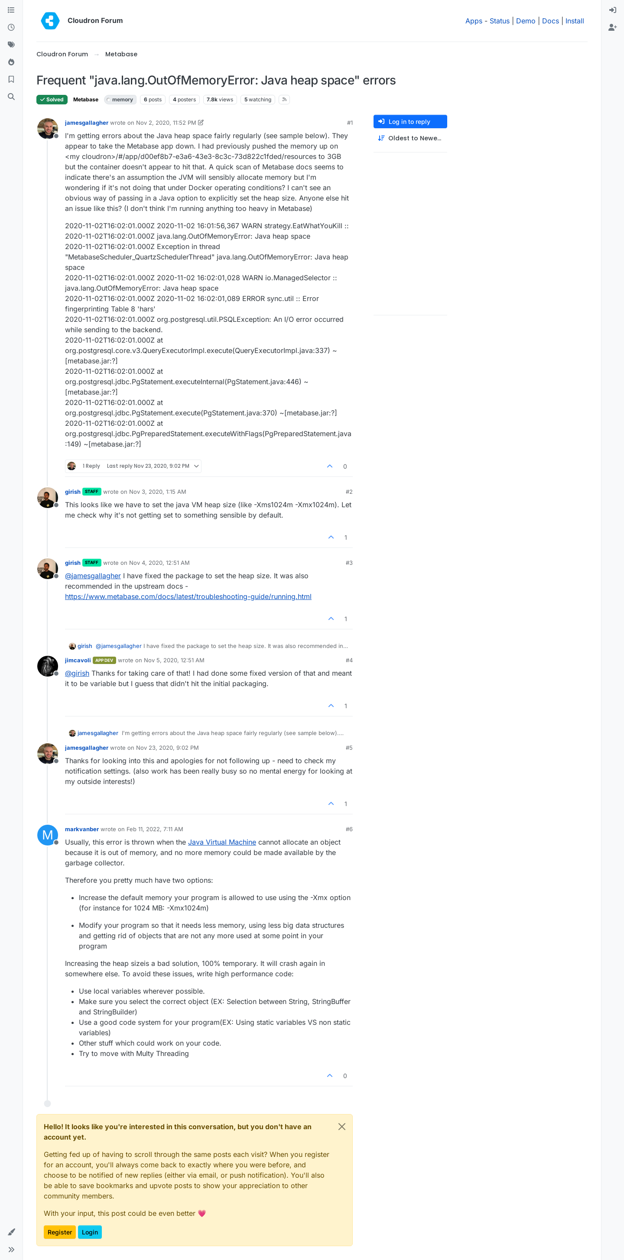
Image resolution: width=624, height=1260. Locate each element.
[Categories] (11, 10)
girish (73, 491)
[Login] (613, 10)
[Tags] (11, 45)
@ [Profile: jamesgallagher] (93, 575)
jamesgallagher (86, 122)
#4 (349, 660)
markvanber (82, 829)
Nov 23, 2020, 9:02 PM (167, 747)
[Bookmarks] (11, 80)
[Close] (342, 1126)
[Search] (11, 97)
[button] (11, 1232)
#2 (349, 491)
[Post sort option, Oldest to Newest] (410, 138)
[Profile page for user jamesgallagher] (47, 128)
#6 (349, 829)
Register (60, 1232)
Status (500, 20)
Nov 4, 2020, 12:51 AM (159, 562)
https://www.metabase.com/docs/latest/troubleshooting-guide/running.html (188, 596)
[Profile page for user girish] (47, 497)
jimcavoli (78, 660)
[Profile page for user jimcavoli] (47, 666)
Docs (550, 20)
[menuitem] (613, 10)
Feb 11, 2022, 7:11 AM (155, 829)
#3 (349, 562)
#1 (350, 122)
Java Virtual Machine (222, 842)
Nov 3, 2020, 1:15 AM (157, 491)
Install (575, 20)
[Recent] (11, 28)
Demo (526, 20)
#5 (349, 747)
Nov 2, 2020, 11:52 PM (166, 122)
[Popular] (11, 62)
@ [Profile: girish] (77, 673)
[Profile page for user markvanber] (47, 835)
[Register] (613, 28)
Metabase (85, 99)
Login (90, 1232)
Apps (473, 20)
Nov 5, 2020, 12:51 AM (174, 660)
